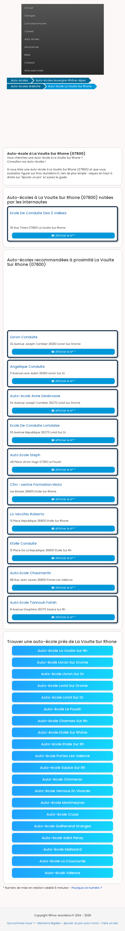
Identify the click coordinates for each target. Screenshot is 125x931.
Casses (29, 31)
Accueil (29, 8)
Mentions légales (48, 923)
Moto (27, 55)
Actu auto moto (34, 70)
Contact (30, 62)
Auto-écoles (32, 39)
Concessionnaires (36, 23)
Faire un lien (110, 923)
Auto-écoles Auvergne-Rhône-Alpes (61, 80)
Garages (30, 15)
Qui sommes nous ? (20, 923)
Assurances (32, 47)
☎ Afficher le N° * (63, 235)
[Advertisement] (62, 119)
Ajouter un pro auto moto (81, 923)
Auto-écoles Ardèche (25, 86)
